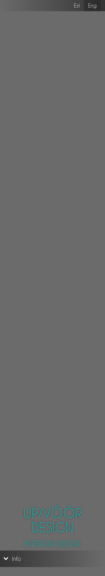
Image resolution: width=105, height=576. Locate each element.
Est (77, 5)
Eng (94, 5)
